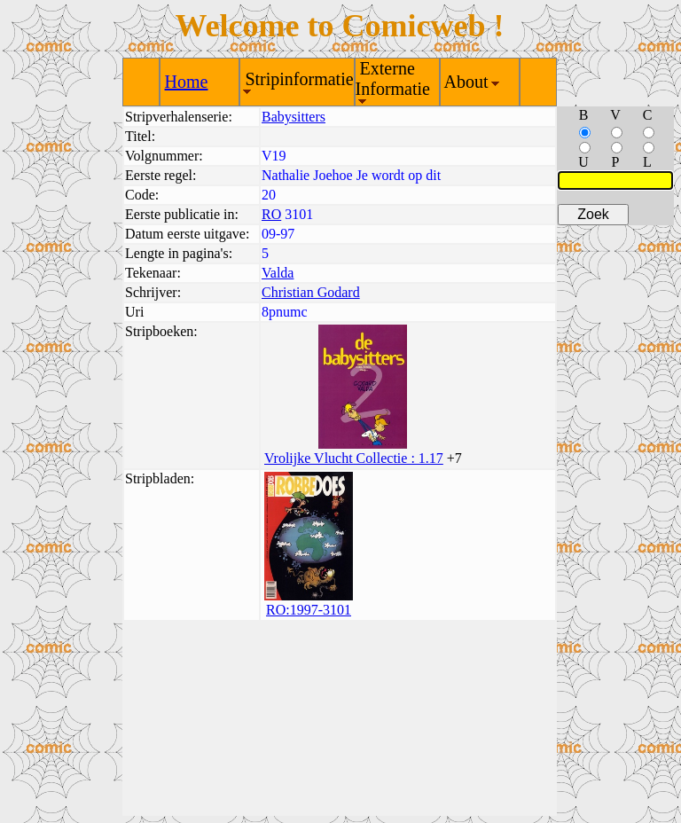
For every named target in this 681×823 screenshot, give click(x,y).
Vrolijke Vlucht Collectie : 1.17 (353, 458)
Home (186, 81)
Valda (278, 272)
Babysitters (293, 116)
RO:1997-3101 (308, 609)
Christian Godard (311, 292)
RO (271, 214)
